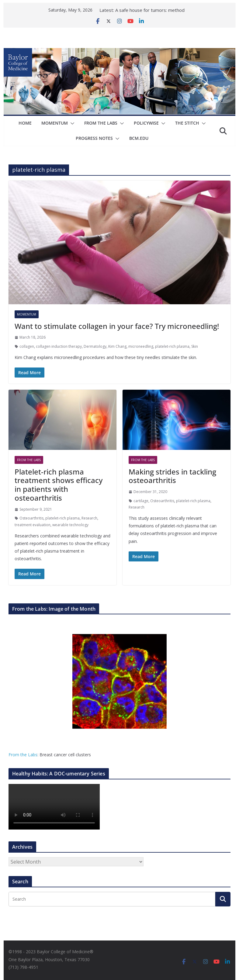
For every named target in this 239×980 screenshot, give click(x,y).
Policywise (146, 123)
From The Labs (100, 123)
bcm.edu (139, 138)
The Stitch (187, 123)
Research (89, 518)
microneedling (140, 346)
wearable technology (70, 524)
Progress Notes (94, 138)
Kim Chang (117, 346)
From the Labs (23, 754)
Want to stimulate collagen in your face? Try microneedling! (117, 326)
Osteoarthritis (31, 518)
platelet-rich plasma (172, 346)
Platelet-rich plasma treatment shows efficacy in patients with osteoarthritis (58, 485)
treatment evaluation (32, 524)
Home (25, 123)
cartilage (140, 500)
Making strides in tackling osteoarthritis (172, 476)
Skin (194, 346)
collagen (26, 346)
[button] (71, 123)
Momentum (54, 123)
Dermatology (95, 346)
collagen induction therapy (59, 346)
